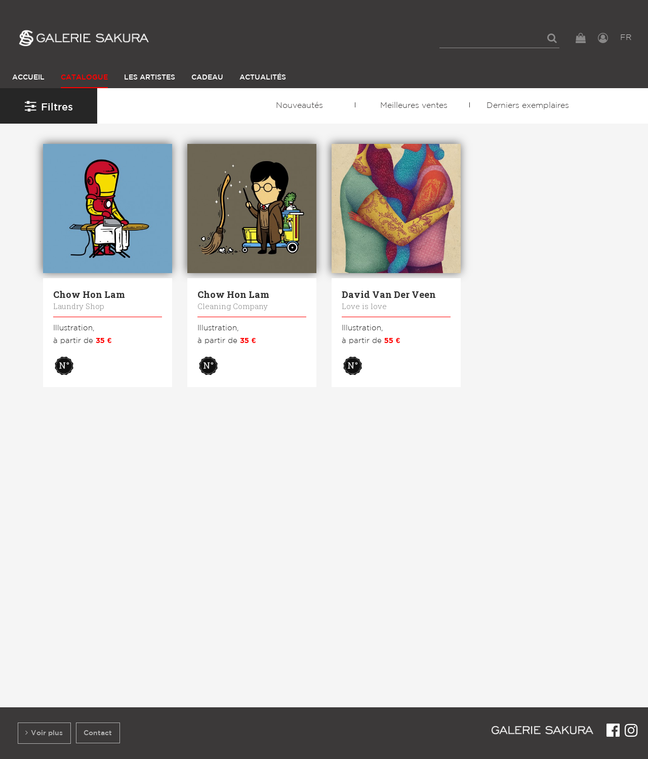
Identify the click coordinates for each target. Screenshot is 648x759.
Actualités (262, 77)
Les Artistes (149, 77)
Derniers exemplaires (528, 105)
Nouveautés (299, 105)
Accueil (28, 77)
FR (626, 38)
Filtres (49, 105)
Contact (98, 733)
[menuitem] (499, 38)
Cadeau (207, 77)
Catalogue (84, 77)
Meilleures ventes (414, 105)
